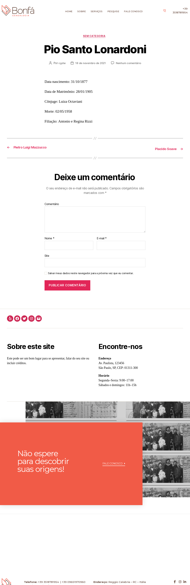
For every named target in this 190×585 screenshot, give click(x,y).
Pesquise (113, 11)
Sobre (81, 11)
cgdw (60, 64)
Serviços (96, 11)
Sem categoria (95, 36)
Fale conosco (133, 11)
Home (68, 11)
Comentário (52, 204)
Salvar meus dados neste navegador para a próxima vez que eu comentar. (90, 273)
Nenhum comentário (129, 64)
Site (47, 256)
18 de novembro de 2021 (90, 64)
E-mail (102, 238)
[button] (113, 473)
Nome (49, 238)
